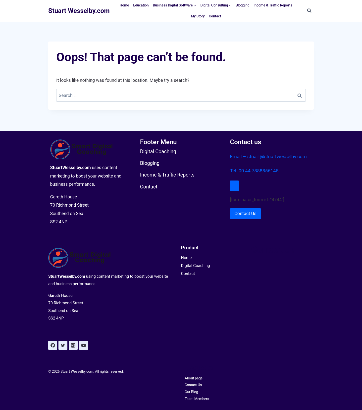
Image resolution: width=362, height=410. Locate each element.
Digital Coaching (195, 265)
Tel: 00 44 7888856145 (255, 169)
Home (124, 5)
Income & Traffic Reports (273, 5)
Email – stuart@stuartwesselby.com (270, 155)
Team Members (197, 399)
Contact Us (193, 385)
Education (141, 5)
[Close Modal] (234, 184)
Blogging (243, 5)
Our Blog (191, 392)
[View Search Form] (309, 10)
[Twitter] (62, 345)
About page (194, 378)
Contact (215, 16)
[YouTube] (83, 345)
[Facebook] (52, 345)
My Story (198, 16)
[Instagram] (73, 345)
